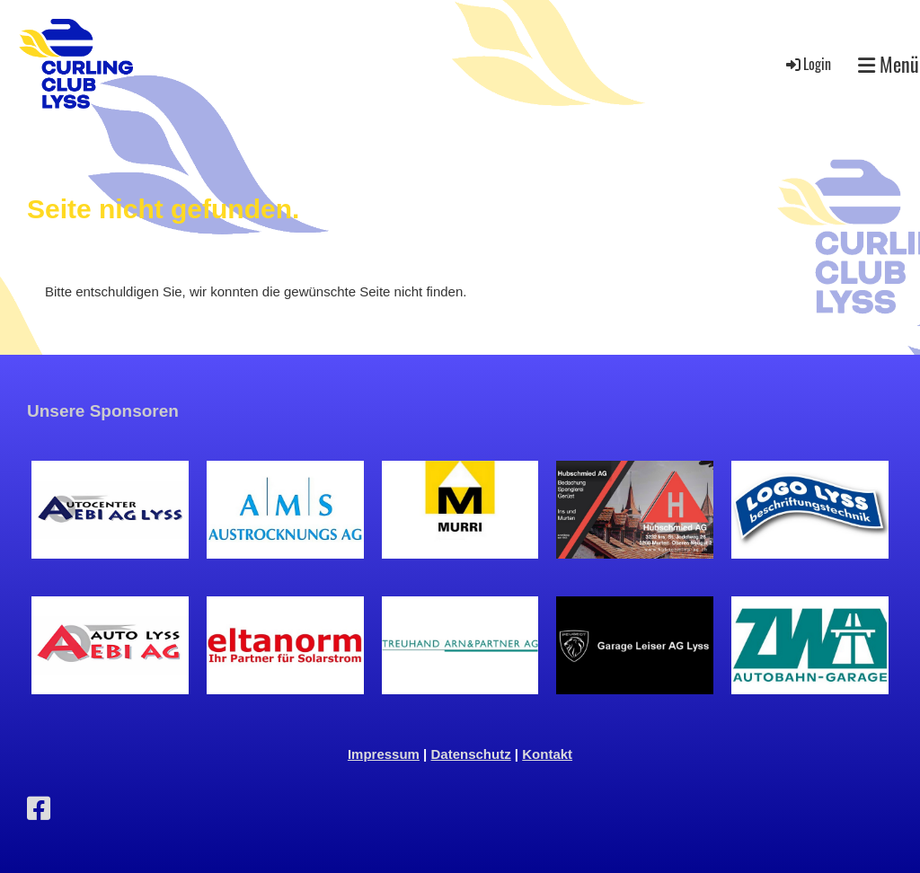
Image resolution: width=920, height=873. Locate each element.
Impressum (384, 754)
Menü (888, 64)
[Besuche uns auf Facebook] (38, 809)
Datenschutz (471, 754)
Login (807, 64)
